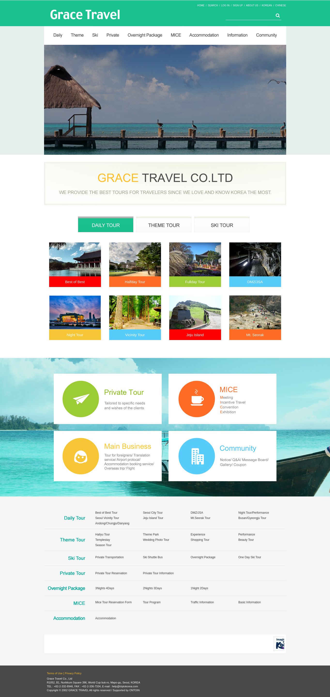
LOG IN (225, 5)
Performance (246, 534)
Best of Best (75, 282)
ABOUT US (252, 5)
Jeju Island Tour (153, 518)
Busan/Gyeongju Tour (252, 518)
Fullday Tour (195, 282)
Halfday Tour (135, 282)
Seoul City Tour (153, 512)
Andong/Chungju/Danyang (112, 523)
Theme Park (151, 534)
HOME (200, 5)
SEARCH (213, 5)
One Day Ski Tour (249, 557)
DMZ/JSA (255, 282)
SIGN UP (238, 5)
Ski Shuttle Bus (153, 557)
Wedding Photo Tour (156, 540)
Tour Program (152, 602)
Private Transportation (109, 557)
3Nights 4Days (104, 588)
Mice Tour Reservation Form (113, 602)
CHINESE (280, 5)
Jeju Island (195, 335)
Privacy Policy (73, 673)
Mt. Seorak (255, 335)
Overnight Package (203, 557)
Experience (198, 534)
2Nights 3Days (152, 588)
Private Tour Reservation (111, 573)
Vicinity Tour (135, 335)
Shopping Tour (200, 540)
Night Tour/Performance (253, 512)
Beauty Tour (246, 540)
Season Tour (103, 545)
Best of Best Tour (106, 512)
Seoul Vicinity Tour (107, 518)
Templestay (102, 540)
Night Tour (75, 335)
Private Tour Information (158, 573)
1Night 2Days (199, 588)
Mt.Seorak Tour (200, 518)
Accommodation (105, 618)
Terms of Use (55, 673)
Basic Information (249, 602)
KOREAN (267, 5)
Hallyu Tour (102, 534)
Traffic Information (202, 602)
